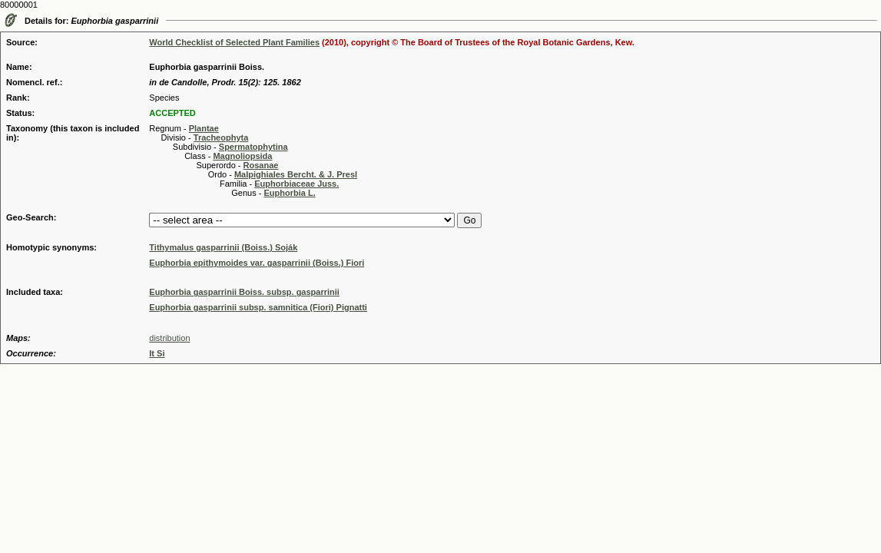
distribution (169, 338)
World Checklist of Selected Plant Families (234, 42)
